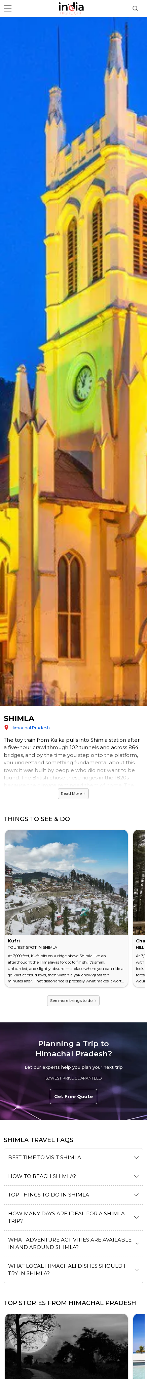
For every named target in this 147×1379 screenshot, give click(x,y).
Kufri (14, 940)
